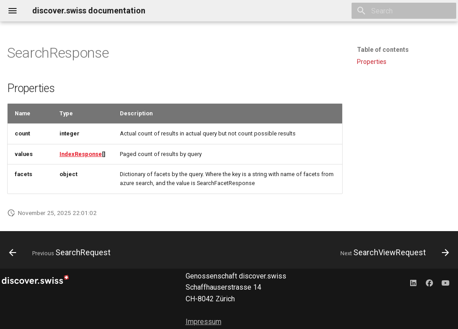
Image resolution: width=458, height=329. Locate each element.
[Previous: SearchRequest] (62, 252)
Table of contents (383, 49)
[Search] (404, 11)
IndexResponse (80, 154)
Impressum (203, 321)
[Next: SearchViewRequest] (392, 252)
